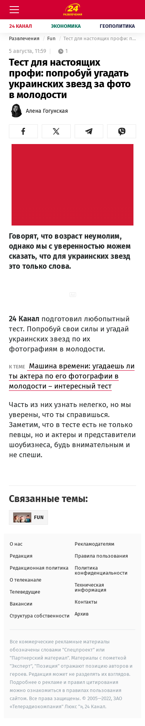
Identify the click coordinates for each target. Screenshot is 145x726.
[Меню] (14, 9)
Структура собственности (40, 616)
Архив (82, 614)
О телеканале (25, 580)
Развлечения (25, 38)
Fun (52, 38)
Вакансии (21, 604)
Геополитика (117, 26)
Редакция (21, 556)
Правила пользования (101, 556)
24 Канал (20, 26)
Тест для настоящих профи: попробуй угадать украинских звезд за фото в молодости (99, 38)
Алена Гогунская (47, 111)
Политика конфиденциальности (101, 570)
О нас (16, 544)
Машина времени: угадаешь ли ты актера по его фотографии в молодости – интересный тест (72, 375)
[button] (23, 131)
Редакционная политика (39, 568)
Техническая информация (90, 587)
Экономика (66, 26)
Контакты (86, 602)
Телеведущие (25, 592)
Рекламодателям (94, 544)
